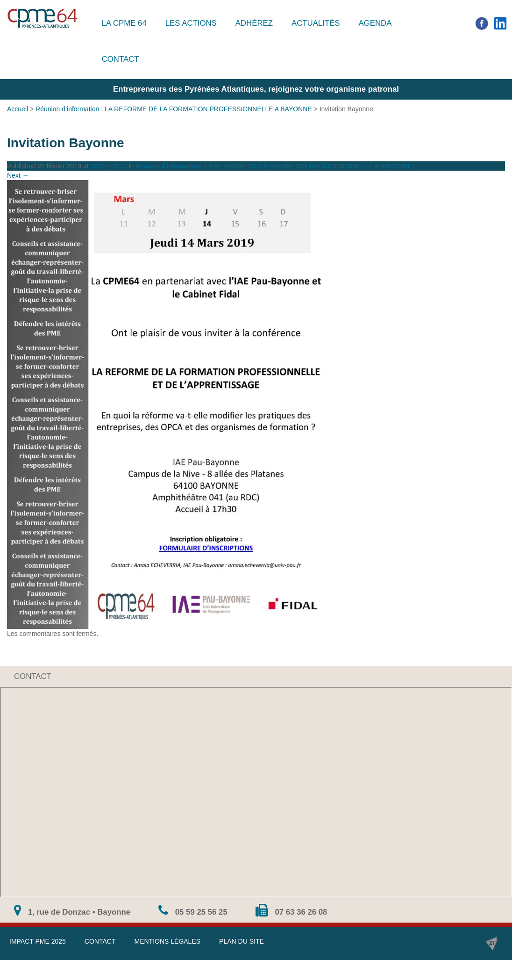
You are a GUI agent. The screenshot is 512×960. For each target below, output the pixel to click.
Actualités (316, 23)
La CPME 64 (124, 23)
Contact (120, 59)
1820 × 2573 (108, 166)
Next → (18, 175)
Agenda (374, 23)
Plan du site (241, 941)
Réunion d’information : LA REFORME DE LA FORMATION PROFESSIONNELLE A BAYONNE (174, 109)
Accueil (17, 109)
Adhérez (254, 23)
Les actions (191, 23)
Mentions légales (167, 941)
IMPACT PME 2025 (37, 941)
